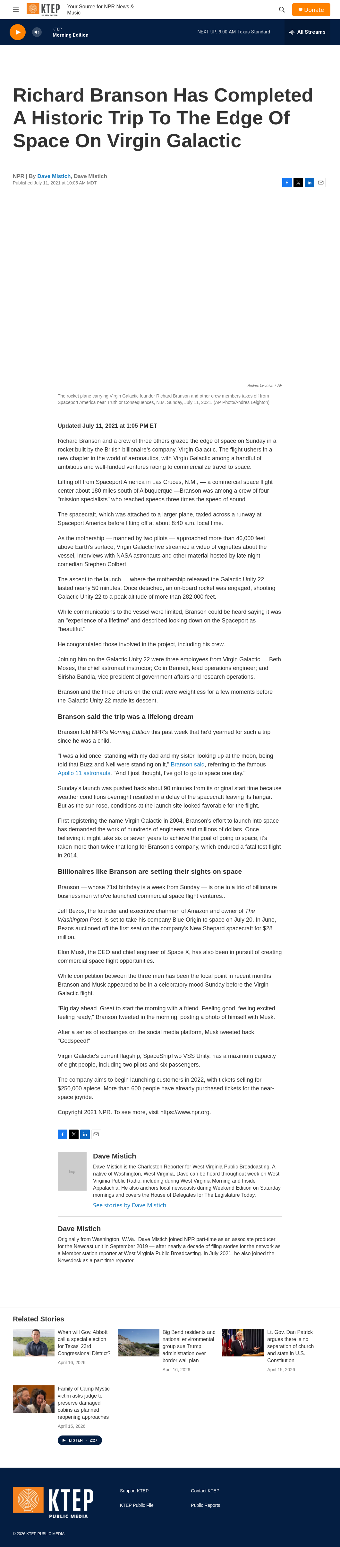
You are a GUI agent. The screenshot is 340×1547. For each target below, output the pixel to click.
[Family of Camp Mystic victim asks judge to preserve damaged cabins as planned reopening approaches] (34, 1399)
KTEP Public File (137, 1505)
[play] (18, 32)
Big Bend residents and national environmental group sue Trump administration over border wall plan (189, 1346)
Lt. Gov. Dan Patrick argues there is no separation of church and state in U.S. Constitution (290, 1346)
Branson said (188, 764)
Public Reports (205, 1505)
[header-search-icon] (282, 10)
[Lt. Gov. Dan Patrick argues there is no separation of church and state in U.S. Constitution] (243, 1342)
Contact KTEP (205, 1491)
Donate (314, 9)
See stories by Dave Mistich (129, 1205)
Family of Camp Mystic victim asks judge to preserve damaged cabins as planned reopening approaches (84, 1403)
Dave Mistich (54, 176)
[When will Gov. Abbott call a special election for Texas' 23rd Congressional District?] (34, 1342)
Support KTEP (134, 1491)
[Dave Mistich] (72, 1171)
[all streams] (307, 32)
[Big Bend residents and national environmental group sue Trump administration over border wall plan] (138, 1342)
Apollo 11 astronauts (84, 773)
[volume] (36, 32)
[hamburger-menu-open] (16, 9)
